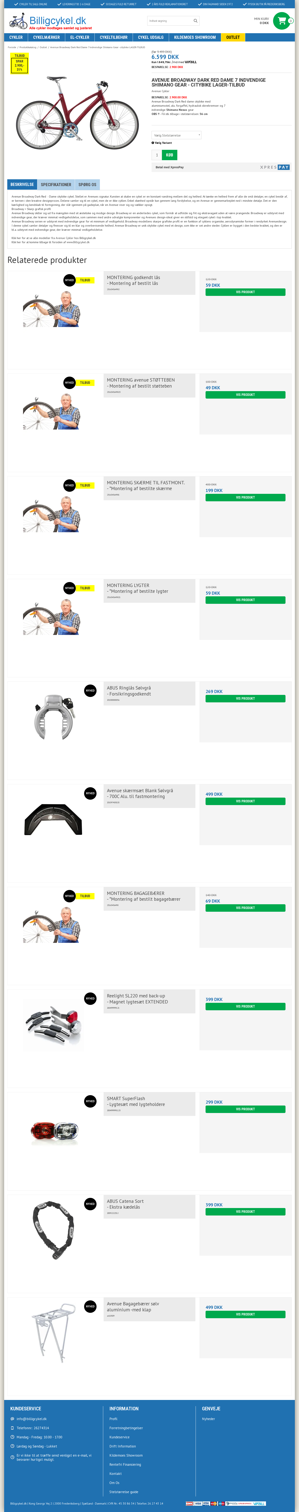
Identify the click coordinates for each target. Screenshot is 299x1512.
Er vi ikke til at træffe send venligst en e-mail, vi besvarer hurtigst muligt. (54, 1457)
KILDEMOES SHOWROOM (195, 37)
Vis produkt (245, 292)
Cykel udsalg (151, 37)
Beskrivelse (22, 184)
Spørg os (87, 184)
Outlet (233, 37)
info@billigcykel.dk (32, 1419)
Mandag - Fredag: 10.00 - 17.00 (39, 1437)
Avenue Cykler (65, 238)
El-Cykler (79, 37)
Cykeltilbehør (113, 37)
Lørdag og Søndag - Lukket (37, 1446)
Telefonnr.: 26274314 (33, 1428)
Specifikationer (56, 184)
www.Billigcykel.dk (78, 242)
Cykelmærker (46, 37)
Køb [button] (169, 155)
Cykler (16, 37)
